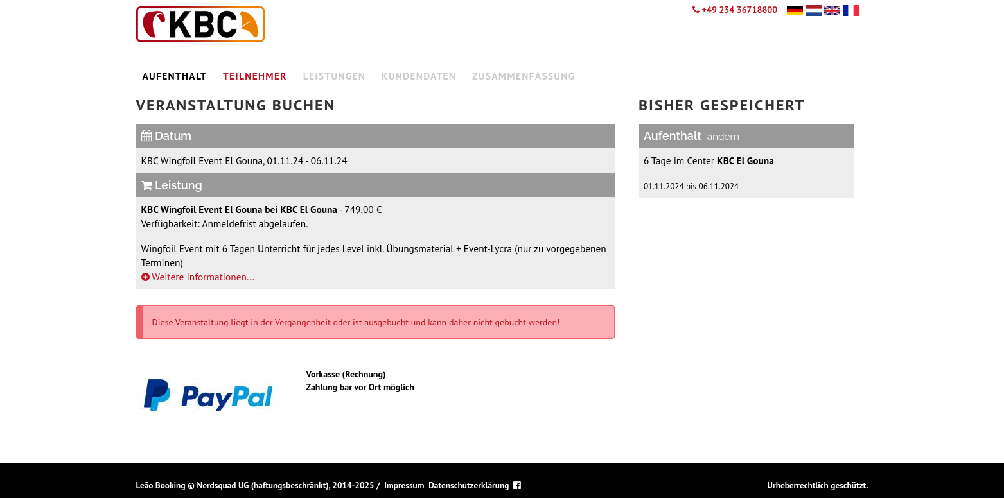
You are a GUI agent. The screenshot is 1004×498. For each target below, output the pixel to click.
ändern (723, 136)
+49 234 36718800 (734, 9)
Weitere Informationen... (197, 276)
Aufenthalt (175, 75)
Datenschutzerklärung (468, 485)
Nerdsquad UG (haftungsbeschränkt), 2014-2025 (285, 485)
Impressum (404, 485)
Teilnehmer (255, 75)
